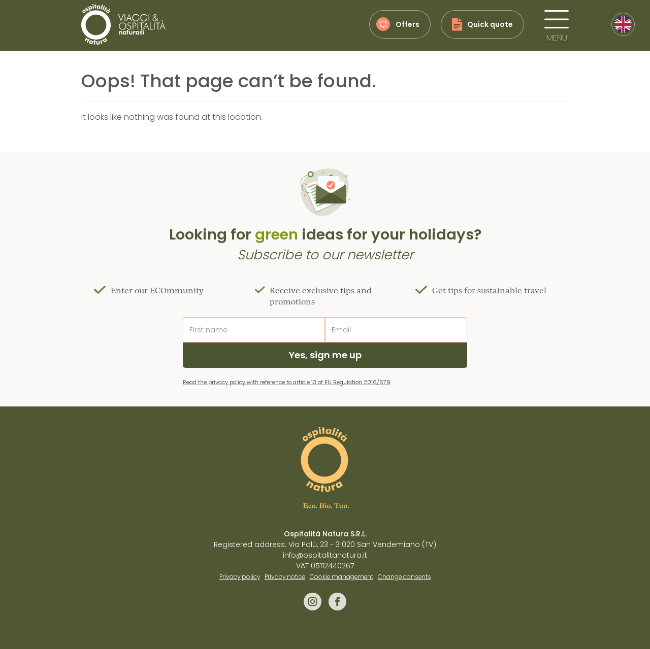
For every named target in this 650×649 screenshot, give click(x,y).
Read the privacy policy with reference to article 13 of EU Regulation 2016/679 (287, 382)
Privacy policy (239, 577)
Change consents (404, 577)
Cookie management (341, 577)
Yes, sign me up (325, 355)
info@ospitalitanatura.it (325, 555)
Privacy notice (285, 577)
